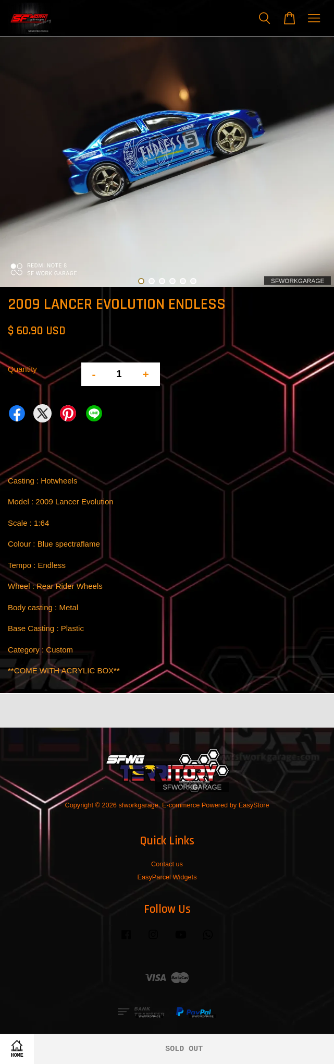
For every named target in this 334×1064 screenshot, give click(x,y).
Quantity (22, 369)
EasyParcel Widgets (166, 877)
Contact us (167, 864)
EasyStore (254, 805)
